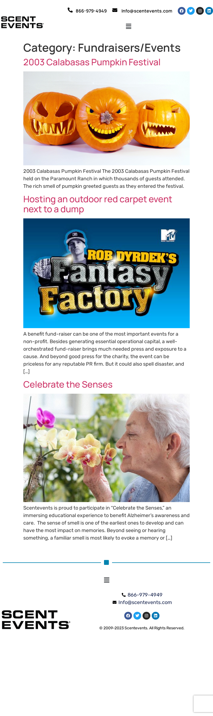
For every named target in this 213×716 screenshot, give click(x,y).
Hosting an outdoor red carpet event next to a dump (97, 204)
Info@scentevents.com (146, 11)
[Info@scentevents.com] (114, 10)
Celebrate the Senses (68, 384)
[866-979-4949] (70, 10)
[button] (129, 26)
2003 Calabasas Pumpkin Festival (92, 62)
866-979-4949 (91, 11)
